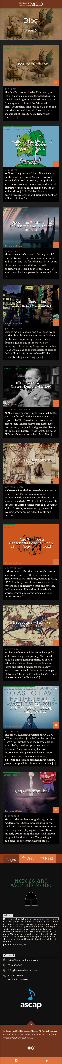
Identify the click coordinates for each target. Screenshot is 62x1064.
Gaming (23, 210)
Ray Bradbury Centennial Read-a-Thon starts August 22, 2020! (31, 543)
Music (16, 48)
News (28, 129)
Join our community (14, 944)
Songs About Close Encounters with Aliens (31, 303)
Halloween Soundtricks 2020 (32, 462)
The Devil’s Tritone (32, 64)
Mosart (14, 404)
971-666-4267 (15, 965)
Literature (18, 129)
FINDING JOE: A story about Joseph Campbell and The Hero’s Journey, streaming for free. (31, 706)
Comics (7, 210)
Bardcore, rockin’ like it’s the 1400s (31, 624)
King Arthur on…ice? (31, 791)
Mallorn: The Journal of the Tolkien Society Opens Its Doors (31, 145)
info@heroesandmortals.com (22, 970)
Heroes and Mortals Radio (31, 883)
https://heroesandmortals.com (23, 959)
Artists (7, 775)
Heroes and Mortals (14, 83)
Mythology (27, 48)
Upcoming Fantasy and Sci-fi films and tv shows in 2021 (31, 226)
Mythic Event (10, 446)
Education (9, 689)
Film (15, 210)
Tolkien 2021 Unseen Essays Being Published (31, 384)
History (7, 48)
